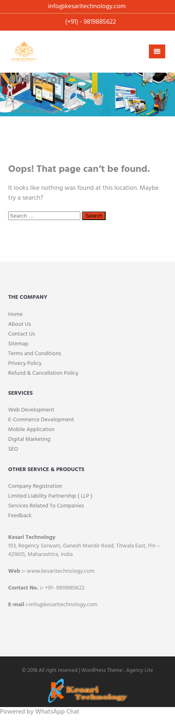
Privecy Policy (25, 363)
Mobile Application (31, 429)
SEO (13, 449)
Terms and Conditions (34, 353)
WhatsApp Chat (57, 712)
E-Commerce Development (41, 420)
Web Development (31, 410)
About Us (19, 324)
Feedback (20, 516)
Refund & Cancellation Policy (43, 373)
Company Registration (35, 486)
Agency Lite (139, 670)
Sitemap (18, 344)
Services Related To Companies (46, 506)
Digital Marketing (29, 439)
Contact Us (21, 334)
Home (15, 314)
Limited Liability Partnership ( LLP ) (50, 496)
